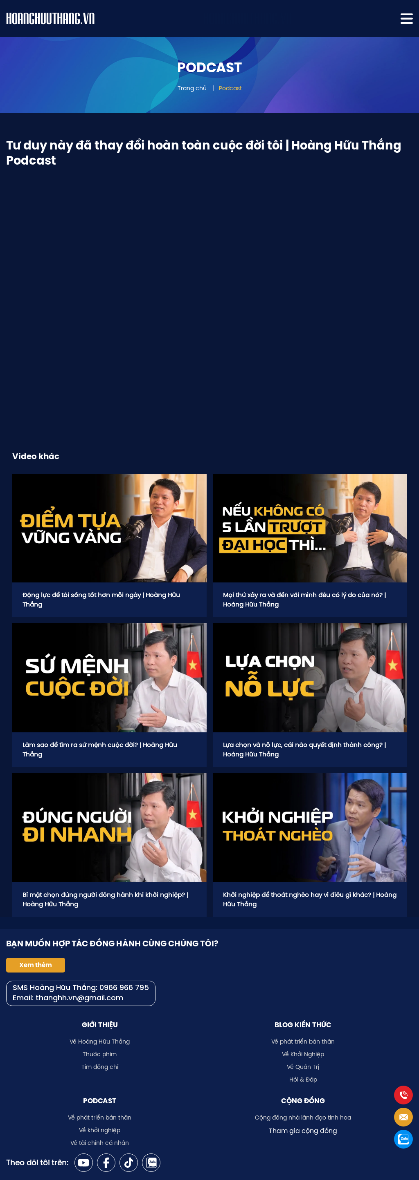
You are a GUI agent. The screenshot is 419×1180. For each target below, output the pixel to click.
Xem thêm (35, 965)
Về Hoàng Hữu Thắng (100, 1041)
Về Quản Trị (303, 1067)
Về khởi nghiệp (99, 1130)
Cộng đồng (303, 1100)
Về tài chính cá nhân (99, 1143)
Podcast (230, 88)
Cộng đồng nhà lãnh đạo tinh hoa (303, 1117)
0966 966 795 (124, 988)
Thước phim (100, 1054)
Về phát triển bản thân (303, 1041)
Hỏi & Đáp (303, 1079)
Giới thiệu (100, 1024)
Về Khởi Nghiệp (303, 1054)
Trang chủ (192, 88)
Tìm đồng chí (99, 1067)
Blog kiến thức (303, 1024)
